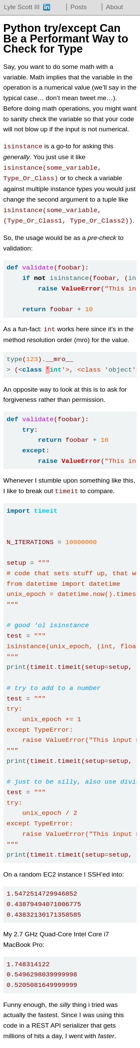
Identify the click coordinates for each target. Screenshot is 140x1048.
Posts (79, 7)
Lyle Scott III (22, 7)
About (114, 7)
